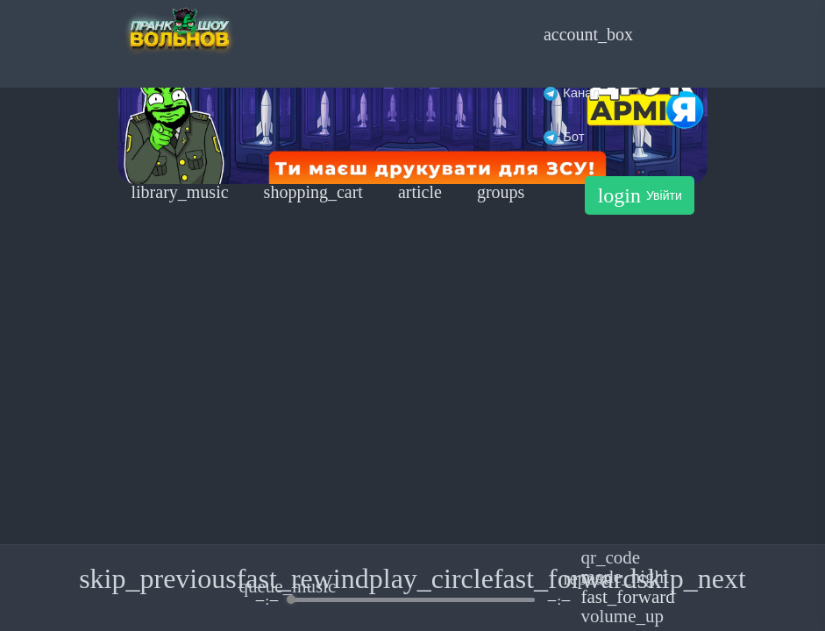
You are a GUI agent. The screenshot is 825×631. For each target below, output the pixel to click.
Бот (564, 136)
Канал (572, 92)
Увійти (640, 195)
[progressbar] (412, 600)
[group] (413, 587)
